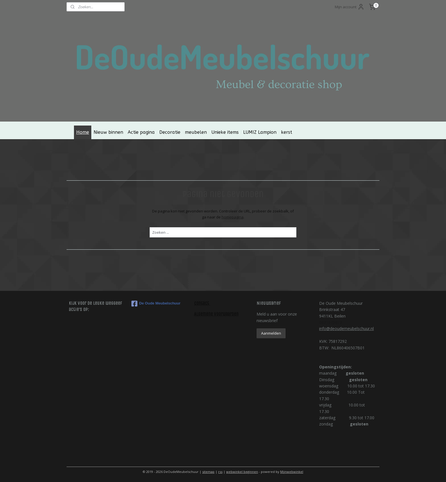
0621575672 (330, 322)
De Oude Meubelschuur (155, 303)
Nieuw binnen (108, 132)
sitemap (208, 472)
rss (220, 472)
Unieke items (225, 132)
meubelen (196, 132)
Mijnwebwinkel (291, 472)
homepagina (232, 217)
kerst (286, 132)
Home (82, 132)
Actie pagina (141, 132)
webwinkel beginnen (242, 472)
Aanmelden (271, 333)
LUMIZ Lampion (259, 132)
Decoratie (169, 132)
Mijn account (349, 6)
